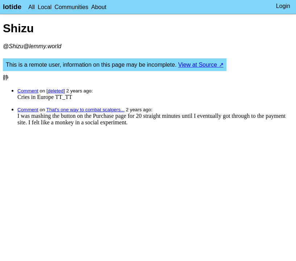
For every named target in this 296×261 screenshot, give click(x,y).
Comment (27, 91)
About (99, 7)
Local (44, 7)
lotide (12, 7)
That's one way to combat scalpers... (85, 109)
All (31, 7)
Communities (71, 7)
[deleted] (55, 91)
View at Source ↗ (201, 65)
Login (283, 6)
